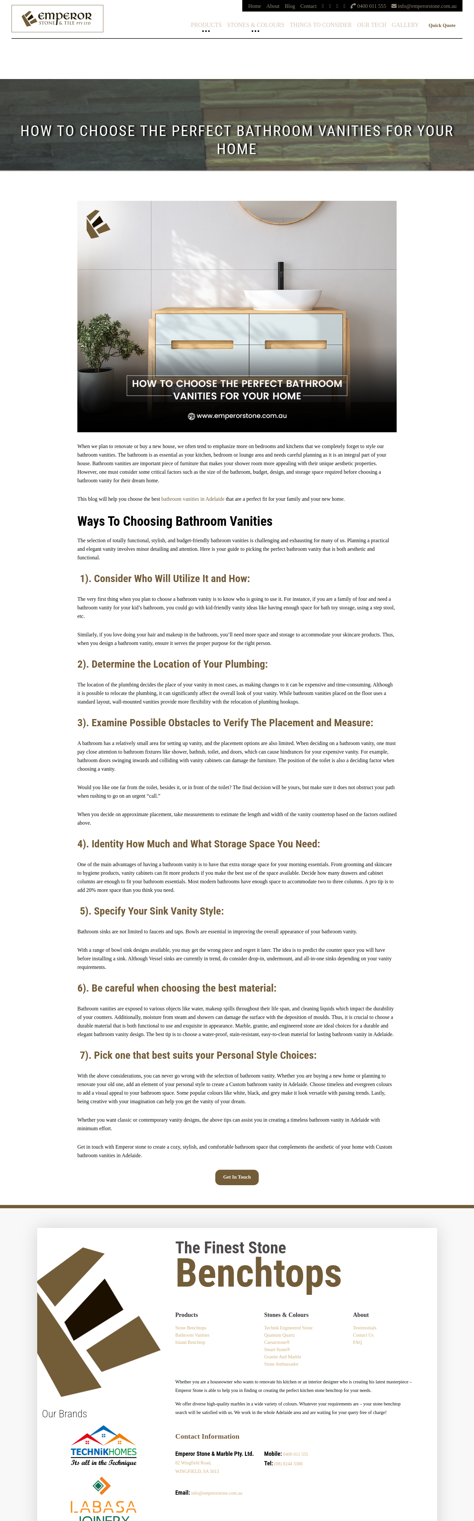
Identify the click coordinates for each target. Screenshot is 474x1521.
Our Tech (371, 25)
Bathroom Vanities (192, 1335)
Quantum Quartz (279, 1335)
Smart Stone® (277, 1349)
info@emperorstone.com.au (217, 1493)
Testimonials (364, 1327)
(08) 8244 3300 (288, 1463)
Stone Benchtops (191, 1327)
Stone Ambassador (281, 1364)
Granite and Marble (282, 1356)
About (272, 6)
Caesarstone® (277, 1342)
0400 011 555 (295, 1454)
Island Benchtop (190, 1342)
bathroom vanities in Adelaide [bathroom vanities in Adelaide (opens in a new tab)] (192, 499)
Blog (290, 6)
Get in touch (237, 1177)
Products (206, 25)
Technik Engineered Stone (288, 1327)
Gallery (405, 25)
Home (254, 6)
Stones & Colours (256, 25)
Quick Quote (442, 25)
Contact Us (363, 1335)
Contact (308, 6)
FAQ (357, 1342)
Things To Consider (321, 25)
